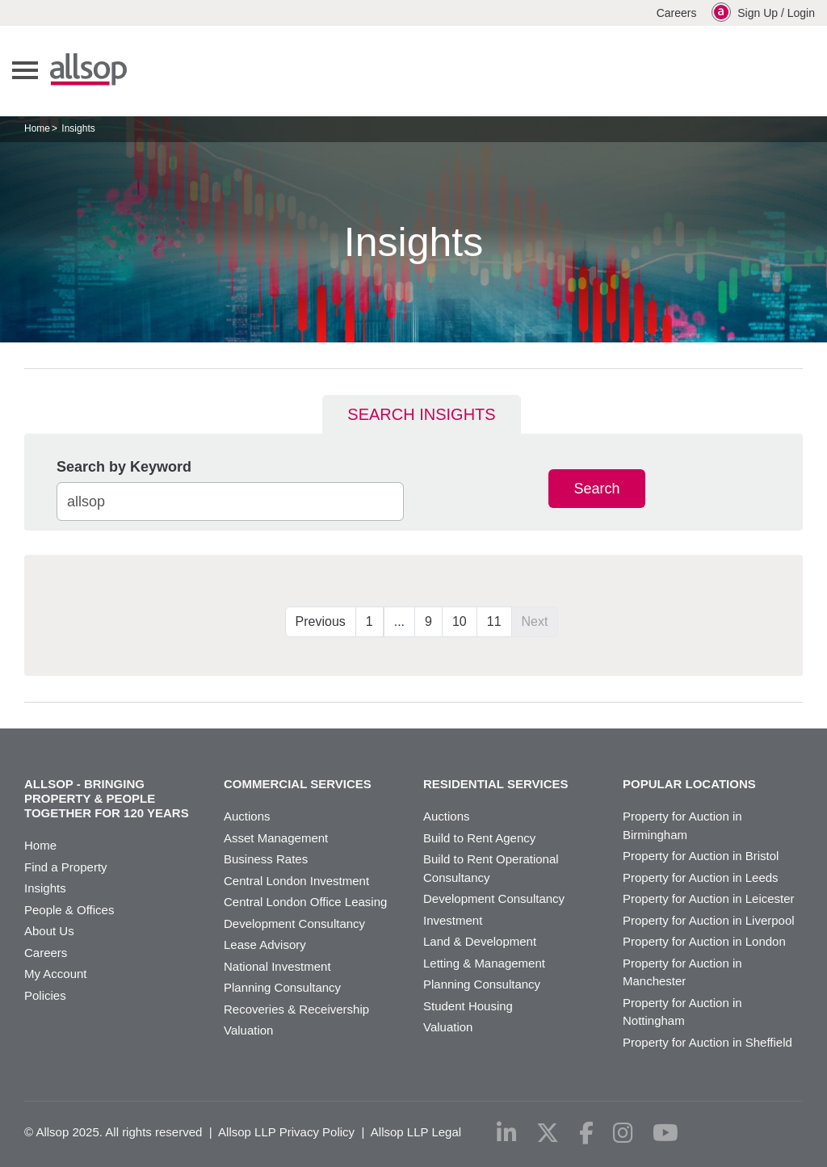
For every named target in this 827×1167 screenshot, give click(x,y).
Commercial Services (298, 784)
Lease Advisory (265, 944)
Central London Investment (296, 881)
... (399, 621)
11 (494, 621)
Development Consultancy (294, 923)
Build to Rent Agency (479, 838)
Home (37, 128)
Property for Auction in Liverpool (709, 920)
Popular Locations (689, 784)
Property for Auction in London (704, 941)
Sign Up (757, 12)
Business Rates (266, 859)
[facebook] (586, 1133)
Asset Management (276, 838)
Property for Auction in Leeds (701, 877)
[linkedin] (507, 1133)
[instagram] (623, 1133)
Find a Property (65, 867)
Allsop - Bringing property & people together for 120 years (106, 798)
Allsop (88, 69)
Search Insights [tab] (421, 414)
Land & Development (479, 941)
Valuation (248, 1030)
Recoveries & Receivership (296, 1009)
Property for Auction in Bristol (701, 856)
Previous (321, 621)
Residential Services (496, 784)
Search (596, 489)
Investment (452, 920)
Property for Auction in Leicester (709, 898)
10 (459, 621)
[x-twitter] (547, 1133)
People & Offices (69, 910)
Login (801, 12)
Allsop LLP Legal (416, 1132)
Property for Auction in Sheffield (707, 1042)
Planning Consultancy (282, 987)
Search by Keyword (124, 467)
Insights (45, 888)
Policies (45, 995)
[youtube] (665, 1133)
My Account (55, 973)
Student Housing (468, 1006)
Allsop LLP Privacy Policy (286, 1132)
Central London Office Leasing (305, 902)
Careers (677, 12)
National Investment (277, 966)
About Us (49, 931)
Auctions (247, 816)
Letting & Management (484, 963)
